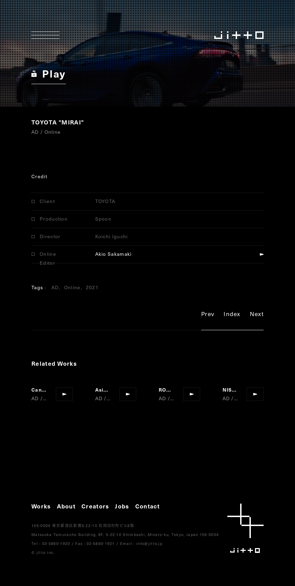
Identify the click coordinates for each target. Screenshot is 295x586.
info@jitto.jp (149, 543)
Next (257, 315)
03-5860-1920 (56, 543)
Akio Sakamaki (113, 253)
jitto (245, 528)
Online (72, 287)
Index (232, 315)
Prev (207, 315)
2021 (92, 287)
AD (55, 287)
